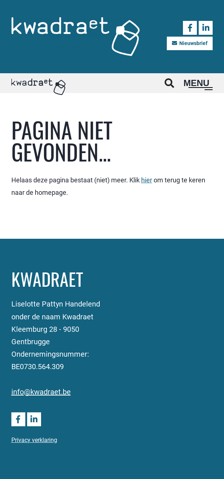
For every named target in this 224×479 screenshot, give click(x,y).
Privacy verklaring (34, 439)
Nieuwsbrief (190, 43)
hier (146, 179)
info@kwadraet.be (41, 391)
